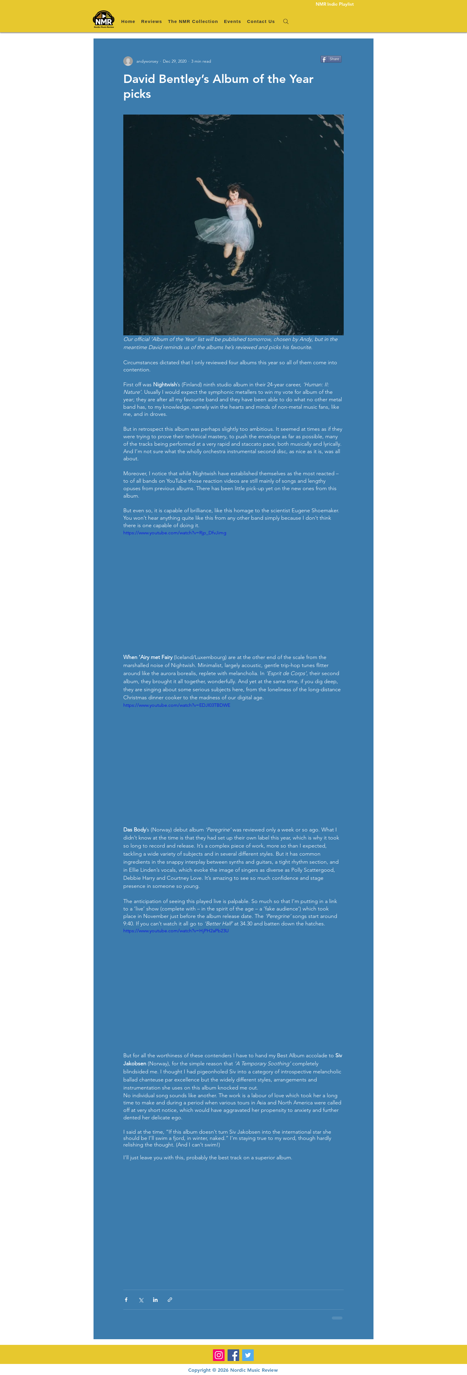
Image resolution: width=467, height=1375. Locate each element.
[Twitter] (248, 1355)
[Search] (286, 21)
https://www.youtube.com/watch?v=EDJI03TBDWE (176, 705)
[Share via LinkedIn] (155, 1300)
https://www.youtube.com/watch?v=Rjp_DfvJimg (174, 533)
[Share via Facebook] (126, 1300)
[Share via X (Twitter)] (141, 1300)
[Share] (331, 59)
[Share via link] (170, 1300)
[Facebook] (233, 1355)
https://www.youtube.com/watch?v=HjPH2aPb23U (176, 930)
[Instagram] (219, 1355)
